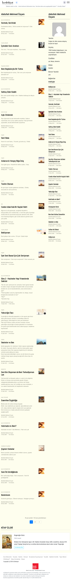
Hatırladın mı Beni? (8, 426)
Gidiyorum (51, 237)
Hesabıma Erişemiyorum (36, 557)
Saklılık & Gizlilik (53, 557)
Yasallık (46, 557)
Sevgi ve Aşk (4, 112)
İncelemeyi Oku (19, 547)
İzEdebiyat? (6, 559)
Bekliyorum (5, 232)
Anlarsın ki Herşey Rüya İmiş (12, 161)
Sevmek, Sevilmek (8, 23)
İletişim (26, 557)
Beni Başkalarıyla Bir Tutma (12, 69)
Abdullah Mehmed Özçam (7, 31)
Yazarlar (15, 557)
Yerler (2, 339)
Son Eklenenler (7, 557)
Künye (23, 559)
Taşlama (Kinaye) (5, 66)
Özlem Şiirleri (4, 43)
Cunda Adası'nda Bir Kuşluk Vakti (14, 207)
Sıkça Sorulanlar (15, 559)
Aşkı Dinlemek (7, 115)
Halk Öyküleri (4, 397)
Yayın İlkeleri (62, 557)
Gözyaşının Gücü (53, 207)
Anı (1, 204)
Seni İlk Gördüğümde (9, 472)
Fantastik (3, 369)
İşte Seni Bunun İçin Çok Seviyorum (15, 255)
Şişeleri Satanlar (7, 449)
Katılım (20, 557)
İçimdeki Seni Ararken (10, 46)
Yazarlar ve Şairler (5, 446)
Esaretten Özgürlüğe (9, 400)
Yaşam (2, 135)
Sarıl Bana (5, 138)
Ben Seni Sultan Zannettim (56, 214)
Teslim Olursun (7, 184)
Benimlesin (5, 495)
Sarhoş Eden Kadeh (8, 92)
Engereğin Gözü (19, 535)
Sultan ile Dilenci (53, 230)
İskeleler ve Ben (7, 342)
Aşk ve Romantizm (5, 20)
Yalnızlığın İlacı (7, 313)
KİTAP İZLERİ (7, 527)
